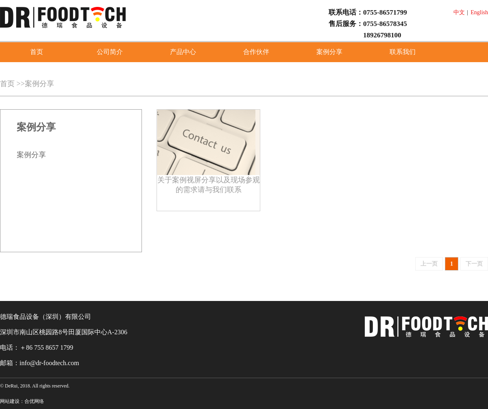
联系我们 (403, 51)
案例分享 (329, 51)
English (479, 12)
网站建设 (10, 401)
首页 (36, 51)
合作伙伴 (256, 51)
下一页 (474, 264)
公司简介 (110, 51)
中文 (459, 12)
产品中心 (183, 51)
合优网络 (34, 401)
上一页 (429, 264)
